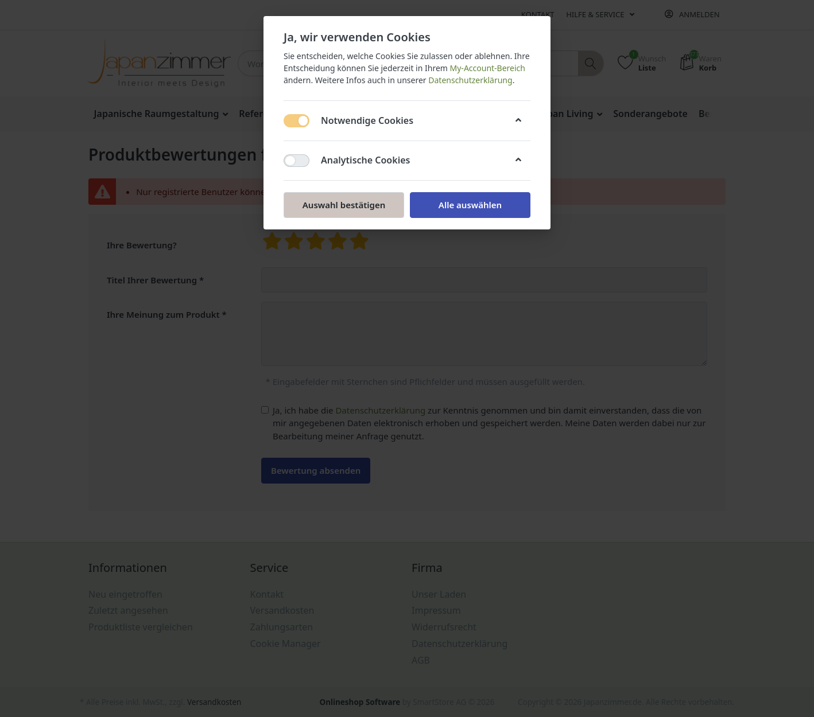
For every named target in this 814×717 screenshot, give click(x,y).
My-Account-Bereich (487, 68)
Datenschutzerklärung (470, 80)
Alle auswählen (470, 205)
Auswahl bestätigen (344, 205)
